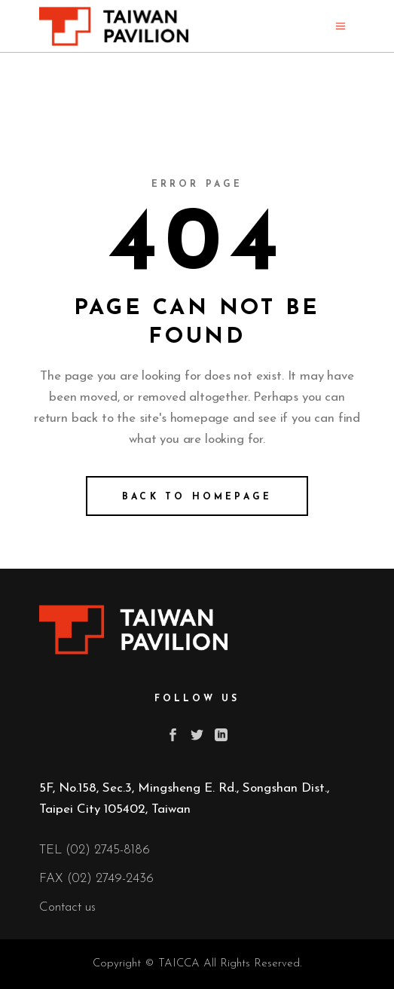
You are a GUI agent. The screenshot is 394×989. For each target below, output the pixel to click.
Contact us (67, 907)
